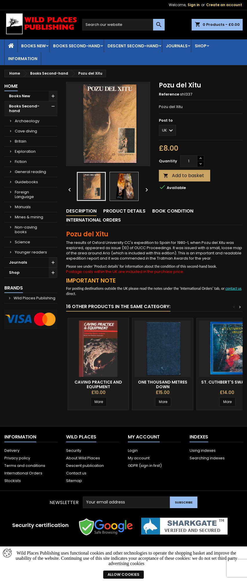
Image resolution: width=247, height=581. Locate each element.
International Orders (23, 473)
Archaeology (27, 121)
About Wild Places (83, 458)
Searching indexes (207, 458)
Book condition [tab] (172, 211)
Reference (169, 94)
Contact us (76, 473)
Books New (33, 46)
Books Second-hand (76, 46)
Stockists (12, 480)
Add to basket (183, 175)
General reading (30, 172)
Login (133, 450)
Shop (200, 46)
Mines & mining (29, 217)
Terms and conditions (24, 465)
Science (22, 242)
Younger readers (31, 252)
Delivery (11, 450)
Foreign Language (24, 194)
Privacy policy (17, 458)
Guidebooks (26, 182)
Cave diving (26, 131)
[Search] (123, 24)
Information (22, 59)
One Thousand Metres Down (162, 384)
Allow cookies (123, 574)
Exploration (25, 151)
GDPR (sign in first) (145, 465)
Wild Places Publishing (34, 298)
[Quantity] (188, 161)
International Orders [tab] (93, 220)
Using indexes (203, 450)
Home (11, 86)
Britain (20, 141)
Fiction (21, 161)
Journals (177, 46)
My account (139, 458)
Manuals (23, 207)
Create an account (224, 4)
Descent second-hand (133, 46)
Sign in (194, 4)
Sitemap (74, 480)
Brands (13, 288)
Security (73, 450)
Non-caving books (26, 229)
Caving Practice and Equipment (98, 384)
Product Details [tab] (124, 211)
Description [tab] (81, 211)
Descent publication (85, 465)
